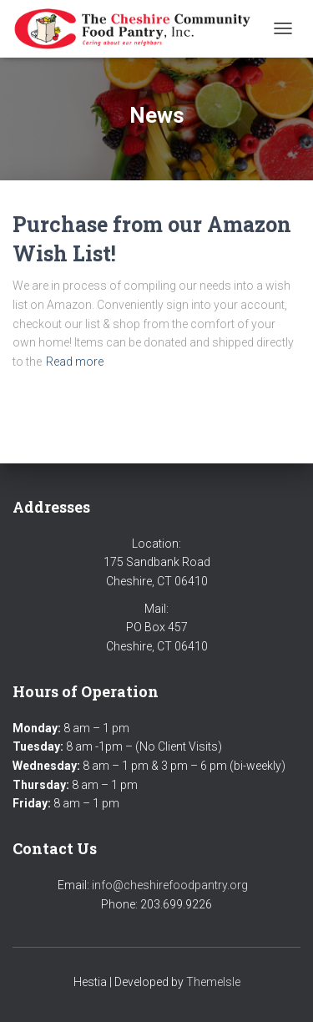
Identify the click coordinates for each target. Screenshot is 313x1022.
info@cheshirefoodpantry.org (170, 885)
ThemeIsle (213, 982)
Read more (74, 361)
